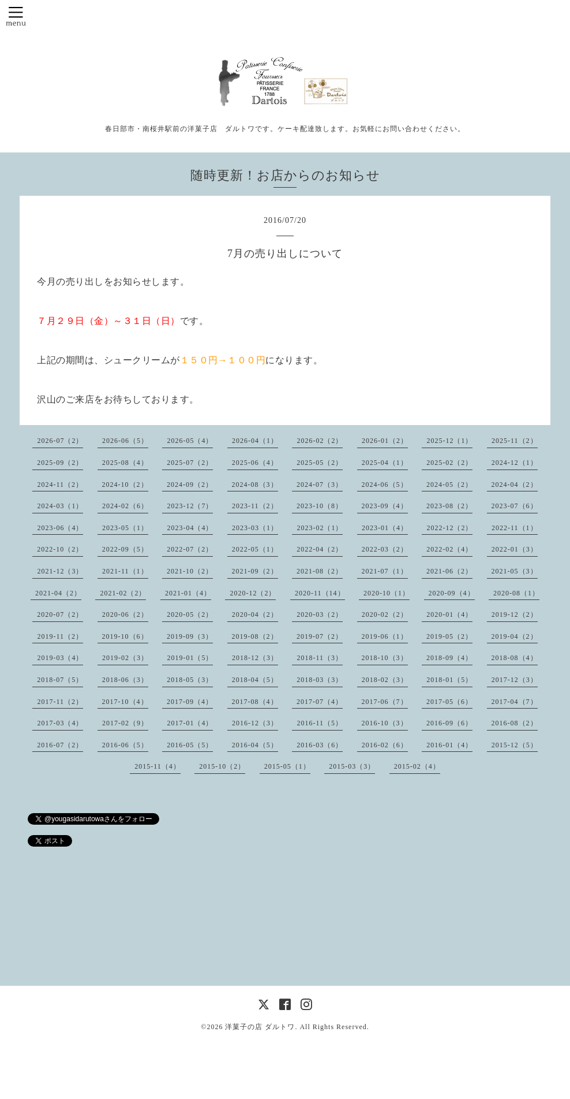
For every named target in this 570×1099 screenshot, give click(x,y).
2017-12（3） (515, 680)
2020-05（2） (190, 614)
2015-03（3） (352, 766)
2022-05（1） (255, 549)
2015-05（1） (287, 766)
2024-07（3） (320, 484)
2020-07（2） (60, 614)
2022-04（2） (320, 549)
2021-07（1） (385, 571)
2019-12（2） (515, 614)
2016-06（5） (125, 745)
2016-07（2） (60, 745)
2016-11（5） (320, 723)
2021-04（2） (58, 593)
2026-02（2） (320, 441)
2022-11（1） (515, 528)
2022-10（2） (60, 549)
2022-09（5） (125, 549)
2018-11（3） (320, 658)
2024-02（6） (125, 506)
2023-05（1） (125, 528)
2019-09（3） (190, 636)
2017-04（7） (515, 702)
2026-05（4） (190, 441)
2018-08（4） (515, 658)
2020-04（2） (255, 614)
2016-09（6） (449, 723)
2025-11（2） (515, 441)
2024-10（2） (125, 484)
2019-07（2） (320, 636)
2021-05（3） (515, 571)
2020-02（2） (385, 614)
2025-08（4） (125, 463)
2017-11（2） (60, 702)
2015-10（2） (222, 766)
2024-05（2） (449, 484)
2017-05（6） (449, 702)
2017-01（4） (190, 723)
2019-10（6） (125, 636)
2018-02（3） (385, 680)
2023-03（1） (255, 528)
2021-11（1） (125, 571)
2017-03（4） (60, 723)
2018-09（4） (449, 658)
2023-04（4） (190, 528)
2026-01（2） (385, 441)
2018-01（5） (449, 680)
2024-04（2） (515, 484)
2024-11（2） (60, 484)
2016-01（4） (449, 745)
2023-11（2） (255, 506)
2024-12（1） (515, 463)
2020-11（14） (320, 593)
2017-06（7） (385, 702)
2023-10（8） (320, 506)
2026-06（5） (125, 441)
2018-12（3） (255, 658)
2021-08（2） (320, 571)
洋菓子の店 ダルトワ (260, 1027)
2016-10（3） (385, 723)
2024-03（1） (60, 506)
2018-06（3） (125, 680)
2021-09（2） (255, 571)
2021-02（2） (123, 593)
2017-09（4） (190, 702)
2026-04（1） (255, 441)
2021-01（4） (188, 593)
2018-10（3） (385, 658)
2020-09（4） (452, 593)
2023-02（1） (320, 528)
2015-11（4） (157, 766)
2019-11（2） (60, 636)
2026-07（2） (60, 441)
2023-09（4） (385, 506)
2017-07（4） (320, 702)
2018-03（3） (320, 680)
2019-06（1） (385, 636)
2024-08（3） (255, 484)
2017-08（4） (255, 702)
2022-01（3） (515, 549)
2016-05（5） (190, 745)
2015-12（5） (515, 745)
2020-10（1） (386, 593)
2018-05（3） (190, 680)
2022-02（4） (449, 549)
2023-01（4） (385, 528)
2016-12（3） (255, 723)
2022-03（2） (385, 549)
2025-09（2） (60, 463)
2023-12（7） (190, 506)
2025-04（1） (385, 463)
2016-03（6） (320, 745)
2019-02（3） (125, 658)
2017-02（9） (125, 723)
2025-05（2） (320, 463)
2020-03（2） (320, 614)
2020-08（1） (516, 593)
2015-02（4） (417, 766)
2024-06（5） (385, 484)
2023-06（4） (60, 528)
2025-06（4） (255, 463)
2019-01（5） (190, 658)
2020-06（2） (125, 614)
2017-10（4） (125, 702)
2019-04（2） (515, 636)
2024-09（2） (190, 484)
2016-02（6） (385, 745)
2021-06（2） (449, 571)
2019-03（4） (60, 658)
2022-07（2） (190, 549)
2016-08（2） (515, 723)
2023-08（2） (449, 506)
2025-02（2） (449, 463)
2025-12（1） (449, 441)
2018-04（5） (255, 680)
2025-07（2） (190, 463)
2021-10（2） (190, 571)
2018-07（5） (60, 680)
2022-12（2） (449, 528)
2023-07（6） (515, 506)
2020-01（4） (449, 614)
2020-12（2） (253, 593)
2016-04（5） (255, 745)
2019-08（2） (255, 636)
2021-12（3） (60, 571)
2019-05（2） (449, 636)
